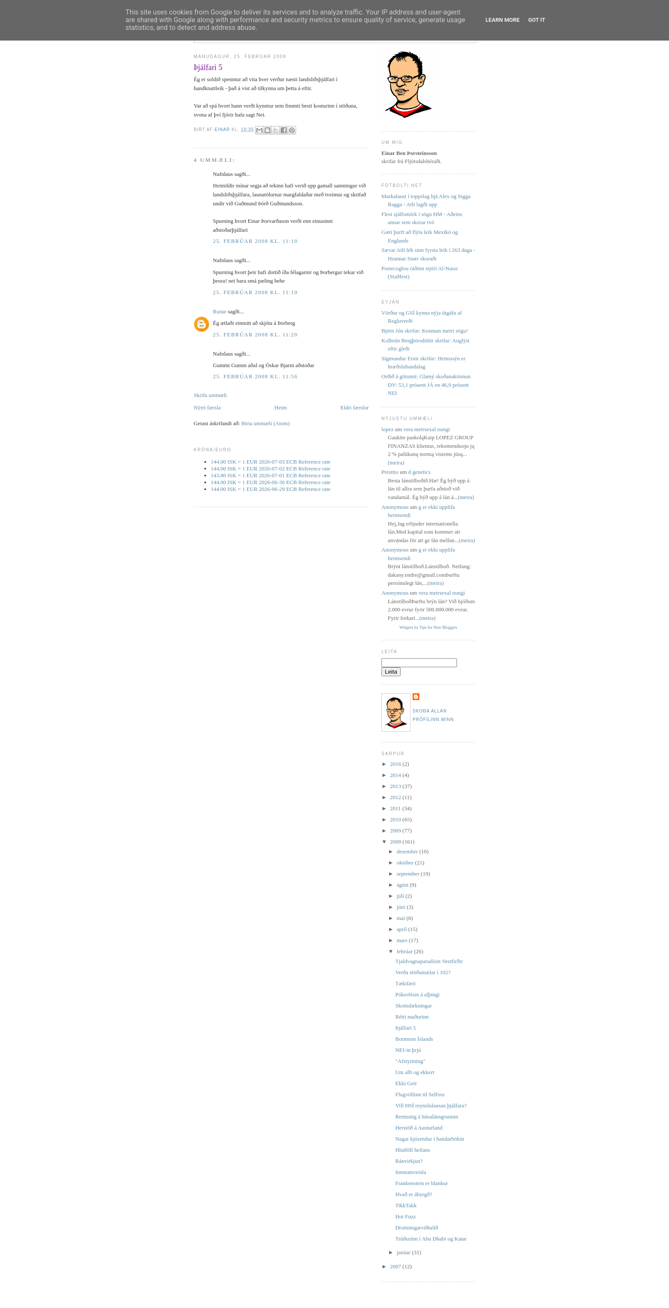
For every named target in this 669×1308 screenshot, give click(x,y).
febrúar (405, 951)
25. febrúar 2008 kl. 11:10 (255, 241)
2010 (396, 819)
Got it (536, 20)
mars (403, 940)
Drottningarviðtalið (416, 1227)
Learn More (503, 20)
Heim (280, 407)
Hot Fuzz (405, 1216)
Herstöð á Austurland (418, 1127)
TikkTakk (405, 1205)
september (409, 873)
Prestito (389, 472)
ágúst (403, 885)
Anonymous (395, 507)
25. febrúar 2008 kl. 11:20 (255, 334)
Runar (220, 311)
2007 (396, 1266)
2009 (396, 830)
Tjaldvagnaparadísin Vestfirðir (428, 961)
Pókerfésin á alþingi (417, 994)
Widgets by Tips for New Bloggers (428, 627)
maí (402, 918)
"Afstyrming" (410, 1061)
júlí (401, 896)
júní (402, 907)
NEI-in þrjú (408, 1050)
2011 (396, 808)
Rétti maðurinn (411, 1016)
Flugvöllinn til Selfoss (420, 1094)
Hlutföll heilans (412, 1150)
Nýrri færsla (207, 407)
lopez (387, 429)
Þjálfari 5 (405, 1028)
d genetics (419, 472)
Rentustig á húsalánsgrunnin (426, 1116)
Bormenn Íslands (414, 1039)
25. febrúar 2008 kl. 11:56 (255, 376)
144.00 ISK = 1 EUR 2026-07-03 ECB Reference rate (271, 461)
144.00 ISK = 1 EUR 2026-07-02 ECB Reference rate (271, 468)
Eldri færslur (354, 407)
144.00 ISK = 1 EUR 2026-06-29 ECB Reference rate (271, 489)
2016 (396, 764)
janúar (404, 1252)
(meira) (396, 462)
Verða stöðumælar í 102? (423, 972)
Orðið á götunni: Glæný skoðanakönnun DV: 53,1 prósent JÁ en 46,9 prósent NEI (426, 384)
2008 (396, 841)
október (406, 862)
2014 (396, 775)
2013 (396, 786)
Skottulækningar (413, 1005)
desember (408, 851)
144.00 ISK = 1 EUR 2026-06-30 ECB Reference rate (271, 482)
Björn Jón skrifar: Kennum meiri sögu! (424, 330)
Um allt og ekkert (414, 1072)
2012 (396, 797)
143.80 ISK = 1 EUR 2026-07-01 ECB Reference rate (271, 475)
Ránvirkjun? (408, 1161)
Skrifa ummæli (210, 395)
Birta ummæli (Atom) (265, 423)
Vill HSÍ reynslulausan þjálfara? (430, 1105)
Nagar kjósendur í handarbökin (429, 1139)
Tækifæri (405, 983)
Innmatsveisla (410, 1172)
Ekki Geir (406, 1083)
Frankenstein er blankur (421, 1183)
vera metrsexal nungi (426, 429)
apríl (402, 929)
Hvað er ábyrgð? (413, 1194)
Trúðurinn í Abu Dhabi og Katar (430, 1238)
